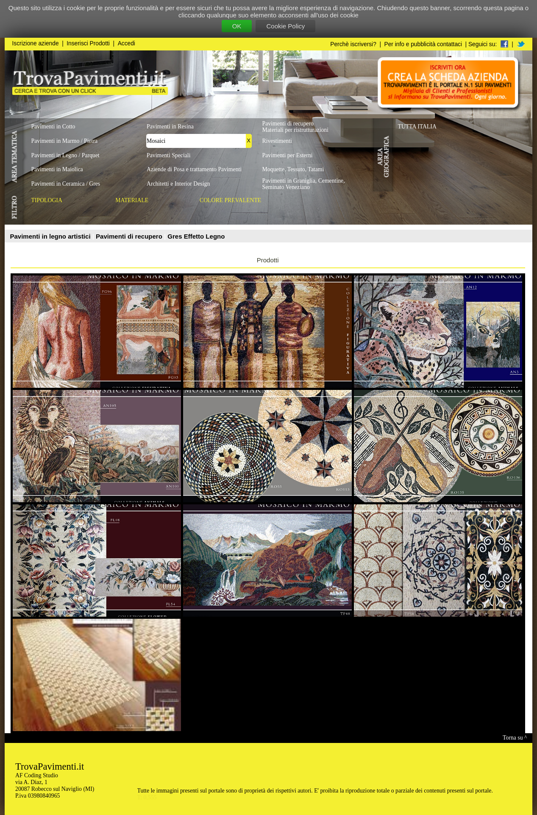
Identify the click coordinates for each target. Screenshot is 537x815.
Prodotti (268, 260)
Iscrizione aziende (35, 43)
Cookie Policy (285, 26)
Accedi (126, 43)
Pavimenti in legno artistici (51, 236)
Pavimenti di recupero (130, 236)
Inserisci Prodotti (88, 43)
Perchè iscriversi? (353, 44)
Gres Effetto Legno (196, 236)
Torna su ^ (515, 737)
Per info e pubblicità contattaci (423, 44)
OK (237, 26)
